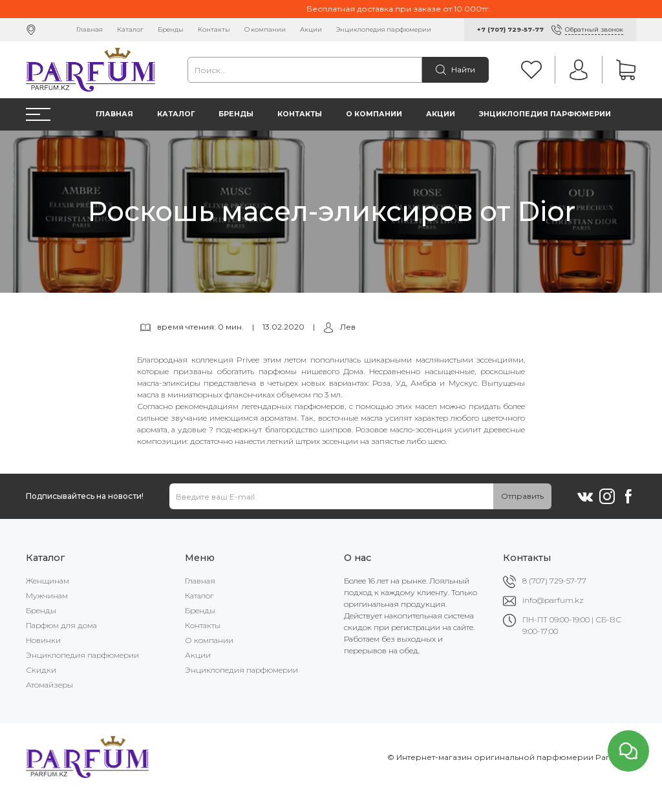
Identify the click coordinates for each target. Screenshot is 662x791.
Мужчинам (47, 595)
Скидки (41, 670)
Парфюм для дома (61, 625)
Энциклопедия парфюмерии (383, 29)
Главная (89, 29)
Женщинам (47, 580)
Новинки (43, 640)
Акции (311, 29)
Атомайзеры (49, 685)
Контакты (214, 29)
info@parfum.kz (553, 600)
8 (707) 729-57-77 (554, 580)
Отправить (522, 496)
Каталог (130, 29)
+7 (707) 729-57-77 (510, 29)
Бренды (171, 29)
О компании (265, 29)
